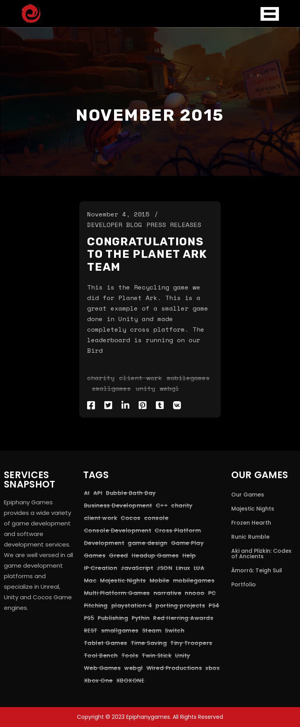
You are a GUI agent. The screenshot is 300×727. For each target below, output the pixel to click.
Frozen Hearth (251, 523)
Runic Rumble (250, 537)
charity (100, 377)
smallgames (111, 388)
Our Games (247, 494)
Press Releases (173, 224)
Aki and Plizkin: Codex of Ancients (261, 553)
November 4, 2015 (118, 214)
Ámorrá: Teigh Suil (256, 570)
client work (140, 377)
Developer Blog (114, 224)
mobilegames (188, 377)
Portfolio (243, 584)
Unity (145, 388)
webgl (169, 388)
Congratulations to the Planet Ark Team (147, 254)
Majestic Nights (252, 509)
